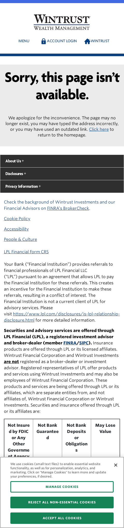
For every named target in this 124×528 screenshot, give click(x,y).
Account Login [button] (62, 41)
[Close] (115, 465)
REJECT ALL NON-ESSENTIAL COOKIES (62, 502)
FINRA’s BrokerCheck (68, 208)
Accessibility (16, 229)
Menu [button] (23, 41)
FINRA (70, 343)
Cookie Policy (17, 218)
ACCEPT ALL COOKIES (62, 518)
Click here (99, 129)
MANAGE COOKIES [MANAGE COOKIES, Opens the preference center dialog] (62, 487)
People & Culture (20, 239)
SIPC (84, 343)
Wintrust (100, 41)
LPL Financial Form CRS (26, 251)
